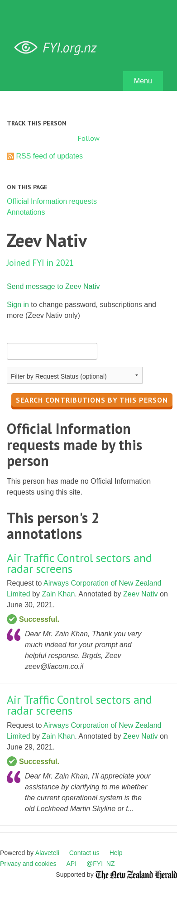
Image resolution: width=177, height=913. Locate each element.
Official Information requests (52, 201)
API (72, 863)
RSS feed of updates (49, 156)
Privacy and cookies (28, 863)
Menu (143, 81)
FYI (59, 48)
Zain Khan (58, 594)
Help (116, 852)
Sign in (18, 304)
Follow (88, 138)
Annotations (26, 212)
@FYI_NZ (100, 863)
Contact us (84, 852)
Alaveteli (47, 852)
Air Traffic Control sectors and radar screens (79, 563)
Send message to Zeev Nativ (53, 286)
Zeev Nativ (140, 594)
